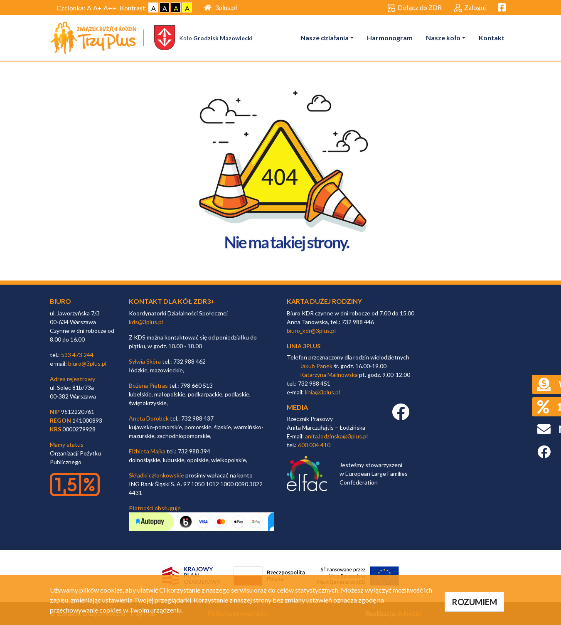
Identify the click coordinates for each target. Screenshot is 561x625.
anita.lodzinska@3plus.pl (336, 436)
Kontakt (491, 38)
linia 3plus (303, 345)
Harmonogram (390, 38)
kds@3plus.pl (146, 321)
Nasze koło (443, 38)
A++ (109, 8)
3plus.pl (220, 7)
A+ (97, 8)
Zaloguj (470, 7)
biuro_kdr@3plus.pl (311, 330)
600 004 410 (314, 444)
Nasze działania (324, 38)
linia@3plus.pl (322, 392)
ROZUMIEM (474, 602)
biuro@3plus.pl (87, 363)
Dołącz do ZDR (414, 7)
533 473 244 (77, 354)
